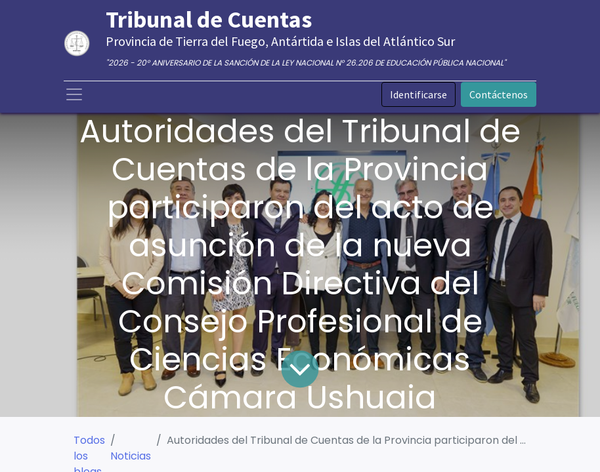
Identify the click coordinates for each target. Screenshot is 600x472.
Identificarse (418, 94)
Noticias (130, 455)
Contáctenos (498, 94)
